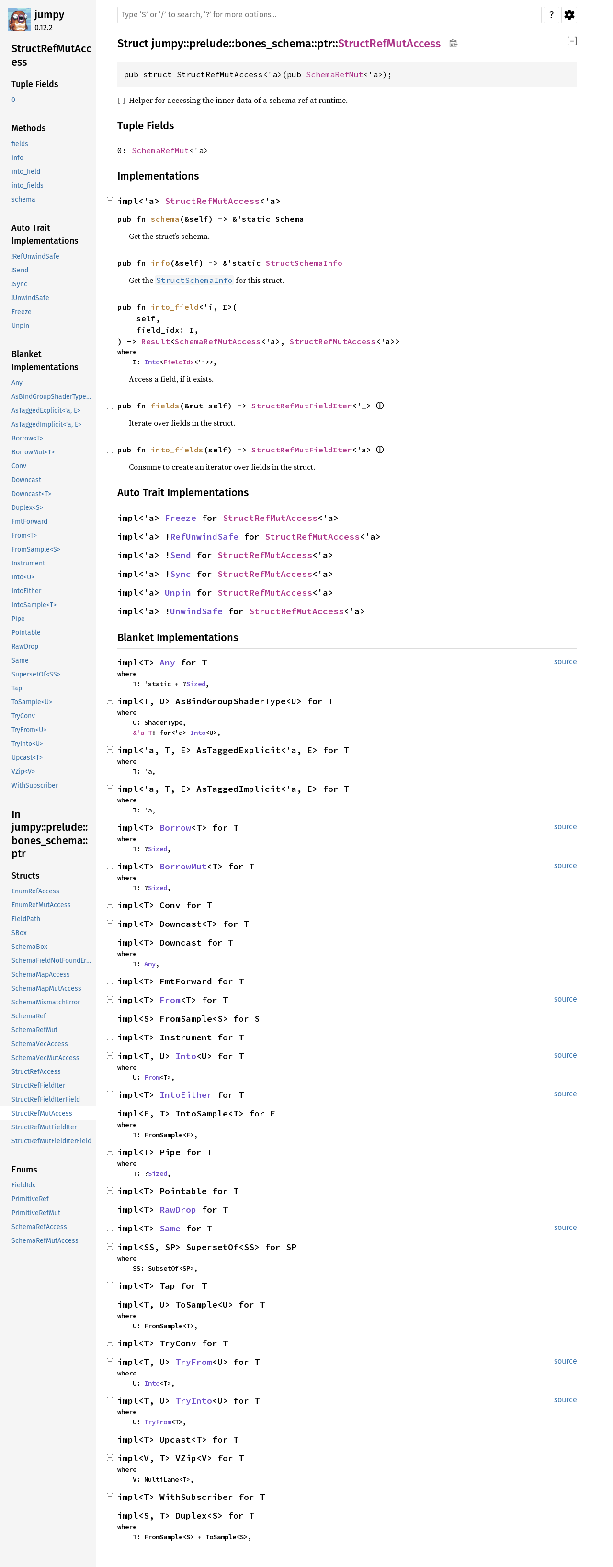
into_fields (177, 449)
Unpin (178, 592)
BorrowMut (183, 866)
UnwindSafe (196, 611)
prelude (209, 43)
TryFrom (193, 1361)
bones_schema (273, 43)
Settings (569, 15)
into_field (175, 307)
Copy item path (453, 43)
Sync (180, 573)
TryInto (193, 1400)
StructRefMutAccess (389, 43)
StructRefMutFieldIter (301, 405)
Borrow (175, 827)
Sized (195, 683)
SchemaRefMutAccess (218, 341)
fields (165, 405)
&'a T (142, 732)
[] (572, 41)
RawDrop (177, 1209)
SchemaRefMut (334, 74)
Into (151, 362)
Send (180, 555)
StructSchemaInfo (304, 263)
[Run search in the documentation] (329, 15)
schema (165, 219)
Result (155, 341)
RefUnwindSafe (204, 536)
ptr (324, 43)
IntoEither (185, 1094)
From (170, 999)
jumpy (49, 14)
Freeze (180, 517)
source (565, 661)
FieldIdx (178, 362)
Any (167, 662)
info (160, 263)
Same (170, 1228)
